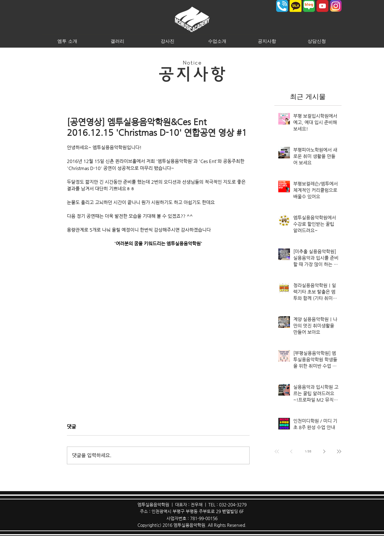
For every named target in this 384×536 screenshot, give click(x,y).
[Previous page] (291, 451)
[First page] (276, 451)
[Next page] (324, 451)
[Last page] (339, 451)
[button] (67, 40)
